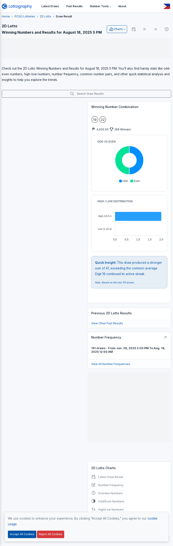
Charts (116, 29)
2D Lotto (45, 16)
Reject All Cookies (50, 534)
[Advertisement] (86, 48)
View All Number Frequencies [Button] (110, 364)
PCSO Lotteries (25, 16)
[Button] (166, 6)
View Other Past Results (107, 323)
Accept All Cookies (22, 534)
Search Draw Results (87, 94)
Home (6, 16)
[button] (100, 6)
